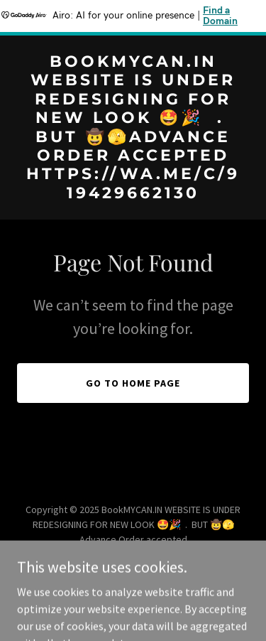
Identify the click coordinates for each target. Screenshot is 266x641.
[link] (133, 194)
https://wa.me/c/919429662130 (86, 554)
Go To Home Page (133, 383)
